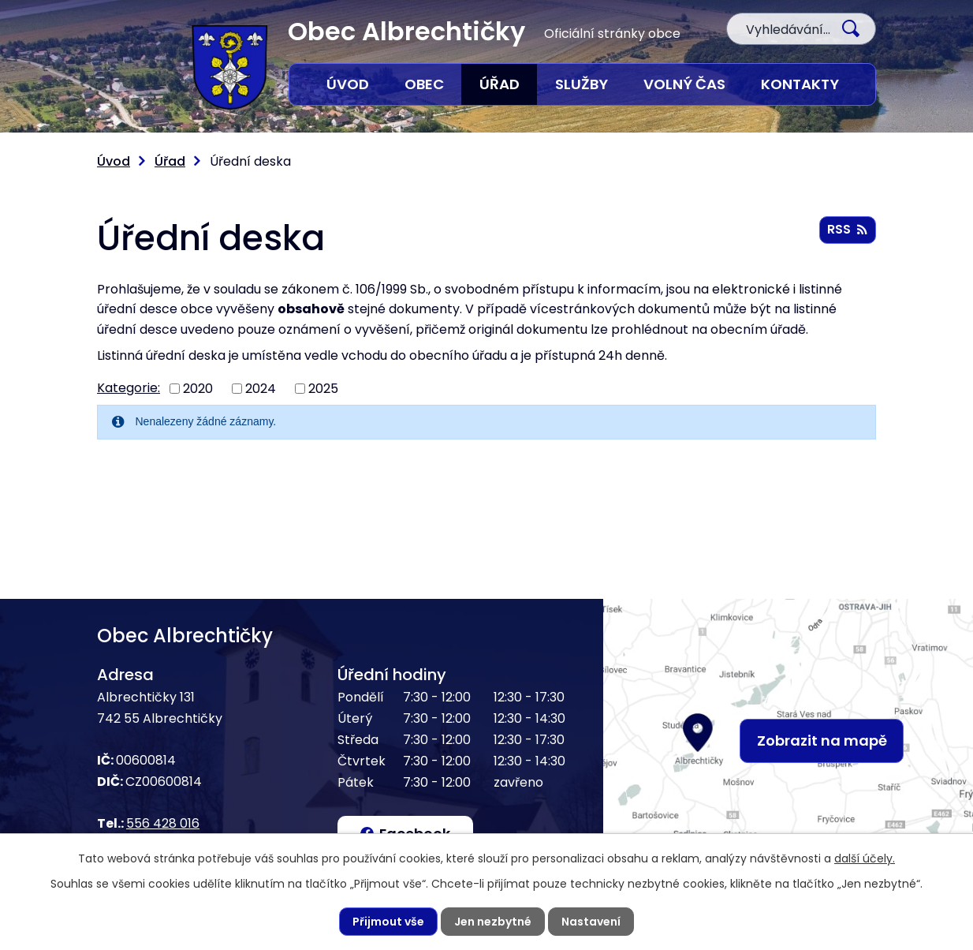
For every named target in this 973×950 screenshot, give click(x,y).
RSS (847, 229)
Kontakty (800, 84)
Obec (424, 84)
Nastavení (591, 921)
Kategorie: (128, 388)
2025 (323, 389)
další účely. (864, 858)
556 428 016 (162, 823)
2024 (260, 389)
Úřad (499, 84)
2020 (198, 389)
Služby (581, 84)
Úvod (347, 84)
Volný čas (684, 84)
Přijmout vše (388, 921)
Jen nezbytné (492, 921)
